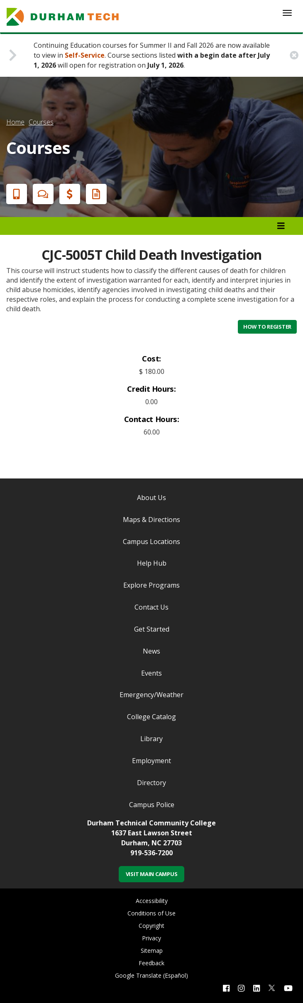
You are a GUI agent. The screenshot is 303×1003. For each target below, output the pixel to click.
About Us (151, 497)
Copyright (151, 926)
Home (15, 122)
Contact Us (151, 607)
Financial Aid (68, 194)
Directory (151, 782)
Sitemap (152, 950)
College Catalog (151, 716)
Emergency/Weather (151, 694)
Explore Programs (151, 585)
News (151, 651)
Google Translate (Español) (151, 975)
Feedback (151, 963)
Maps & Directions (151, 519)
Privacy (151, 938)
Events (151, 673)
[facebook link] (226, 988)
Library (151, 738)
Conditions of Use (151, 913)
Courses (41, 122)
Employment (151, 760)
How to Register (267, 326)
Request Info (94, 194)
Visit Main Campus (152, 874)
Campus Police (151, 804)
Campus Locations (151, 541)
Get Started (151, 629)
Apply (15, 194)
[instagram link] (241, 988)
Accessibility (152, 901)
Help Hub (151, 563)
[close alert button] (294, 55)
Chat (41, 194)
